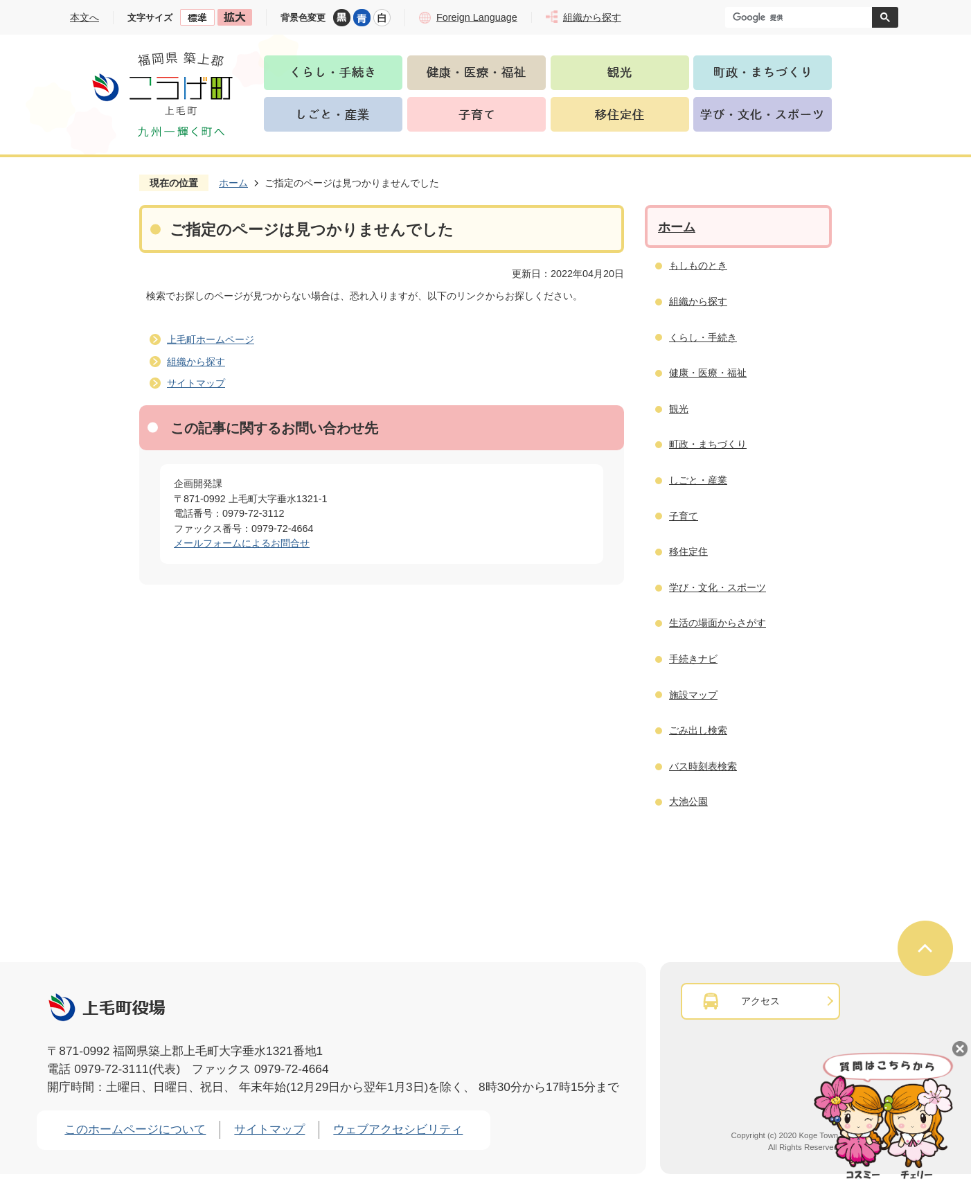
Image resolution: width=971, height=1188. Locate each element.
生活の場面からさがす (717, 622)
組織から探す (196, 361)
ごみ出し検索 (698, 730)
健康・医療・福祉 (708, 372)
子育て (683, 516)
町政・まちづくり (708, 444)
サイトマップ (196, 383)
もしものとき (698, 265)
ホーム (233, 182)
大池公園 (688, 801)
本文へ (84, 17)
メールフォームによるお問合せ (242, 543)
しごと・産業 (698, 480)
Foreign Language (476, 17)
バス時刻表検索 (703, 766)
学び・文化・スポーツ (717, 587)
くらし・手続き (703, 337)
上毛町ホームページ (210, 339)
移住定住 (688, 551)
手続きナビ (693, 658)
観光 (678, 408)
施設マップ (693, 694)
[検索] (802, 17)
